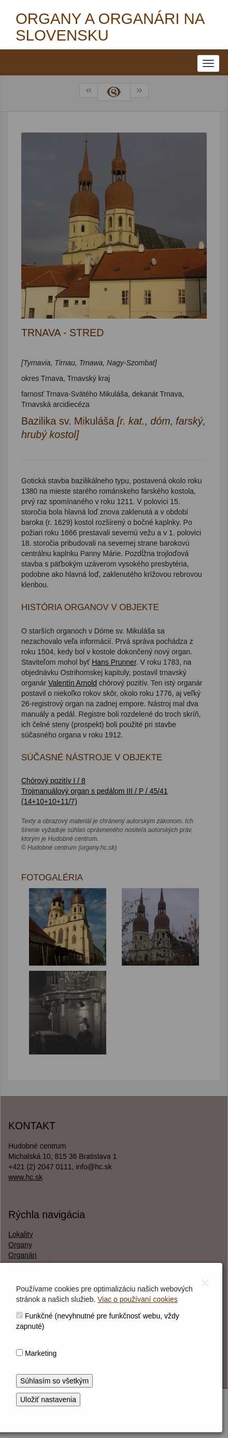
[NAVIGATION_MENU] (208, 63)
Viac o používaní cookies (137, 1299)
